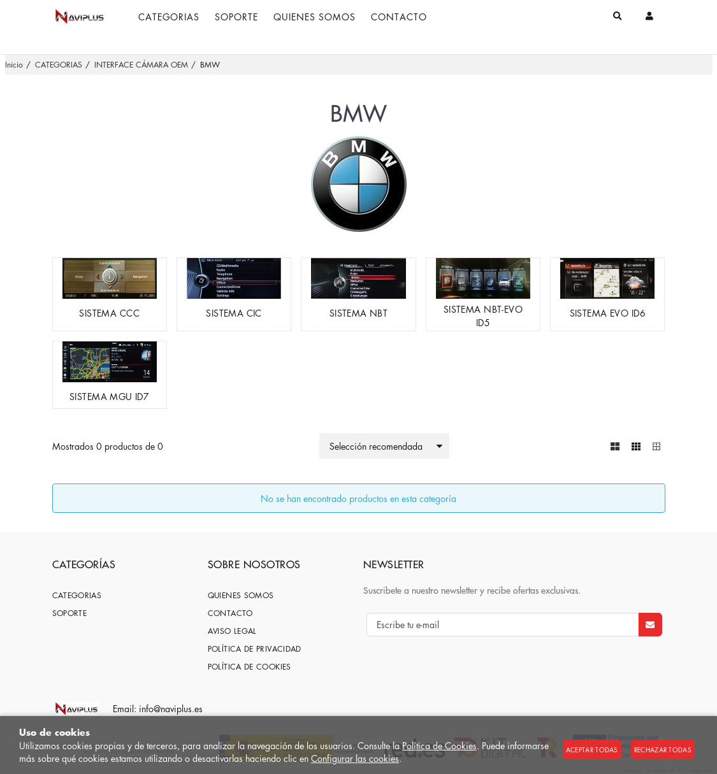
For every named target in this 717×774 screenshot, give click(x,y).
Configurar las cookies (355, 758)
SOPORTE (69, 613)
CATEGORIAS (77, 595)
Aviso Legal (232, 631)
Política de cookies (249, 666)
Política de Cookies (439, 745)
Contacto (230, 613)
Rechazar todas (663, 749)
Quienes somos (241, 595)
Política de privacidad (254, 648)
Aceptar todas (592, 749)
